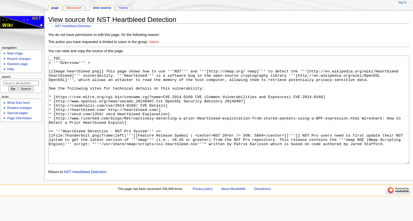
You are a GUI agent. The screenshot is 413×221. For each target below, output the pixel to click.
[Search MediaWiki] (21, 83)
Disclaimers (262, 210)
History (124, 7)
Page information (19, 118)
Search (6, 76)
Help (10, 69)
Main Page (15, 53)
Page (55, 7)
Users (154, 42)
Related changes (19, 108)
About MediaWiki (233, 210)
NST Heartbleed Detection (73, 26)
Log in (402, 2)
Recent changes (19, 58)
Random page (17, 64)
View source (102, 7)
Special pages (17, 113)
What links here (18, 102)
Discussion (73, 7)
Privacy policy (203, 210)
